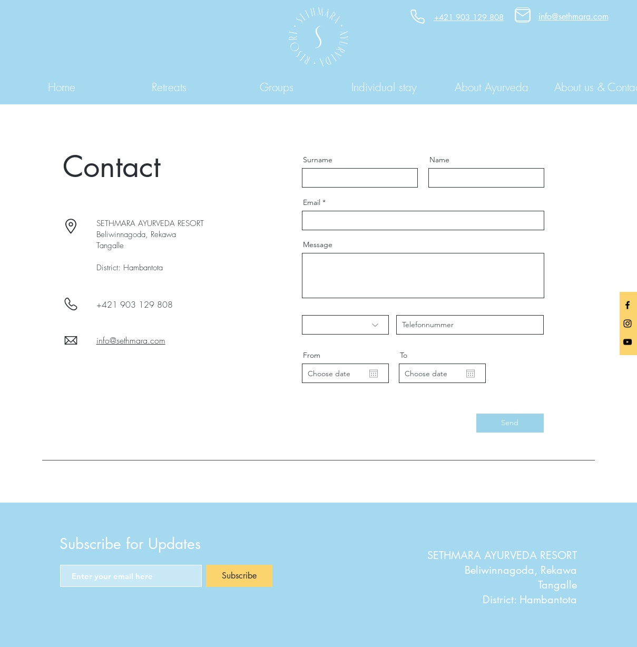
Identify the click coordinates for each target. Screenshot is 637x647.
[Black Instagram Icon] (627, 323)
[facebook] (627, 305)
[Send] (510, 423)
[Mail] (523, 15)
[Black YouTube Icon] (627, 342)
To (403, 355)
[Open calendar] (373, 373)
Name (439, 159)
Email (311, 202)
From (311, 355)
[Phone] (417, 16)
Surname (317, 159)
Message (317, 244)
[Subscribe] (239, 576)
